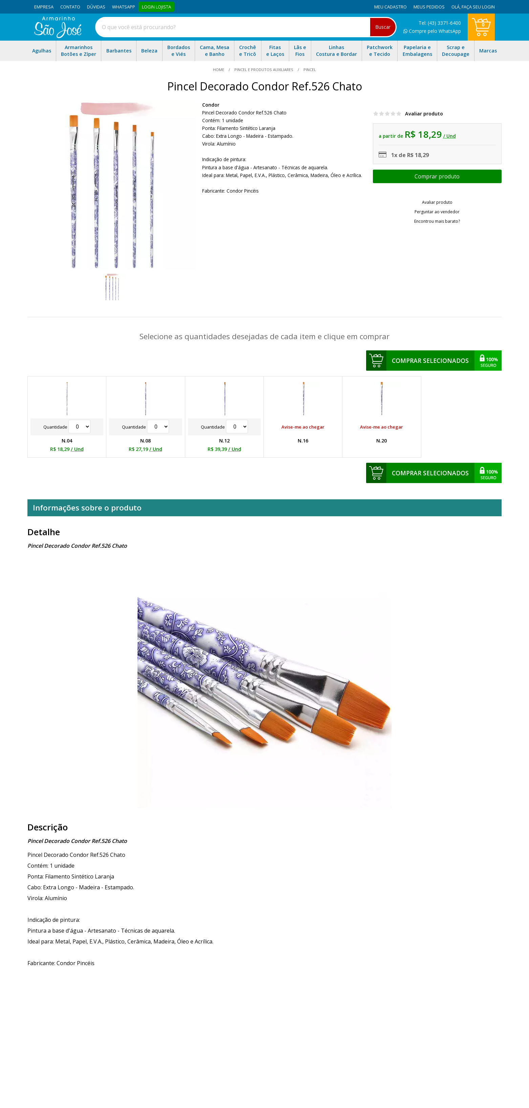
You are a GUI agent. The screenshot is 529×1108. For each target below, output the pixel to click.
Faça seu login (478, 7)
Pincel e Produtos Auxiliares (263, 69)
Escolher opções (437, 176)
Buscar (382, 27)
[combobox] (246, 27)
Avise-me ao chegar (302, 427)
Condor (210, 105)
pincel (309, 69)
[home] (57, 36)
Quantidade (66, 427)
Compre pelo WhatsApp (432, 31)
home (219, 69)
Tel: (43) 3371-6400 (440, 23)
